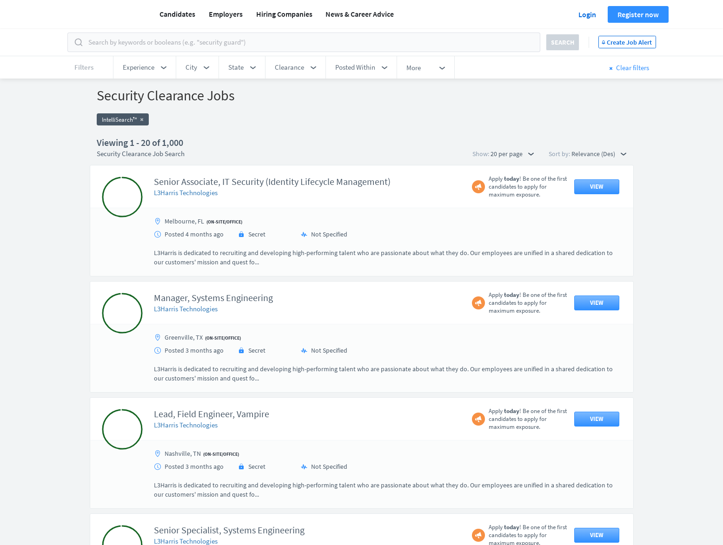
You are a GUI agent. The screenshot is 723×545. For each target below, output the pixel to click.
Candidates (177, 14)
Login (587, 14)
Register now (638, 14)
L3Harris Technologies (186, 192)
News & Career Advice (359, 14)
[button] (144, 67)
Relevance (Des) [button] (598, 154)
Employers (226, 14)
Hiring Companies (284, 14)
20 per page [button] (512, 154)
